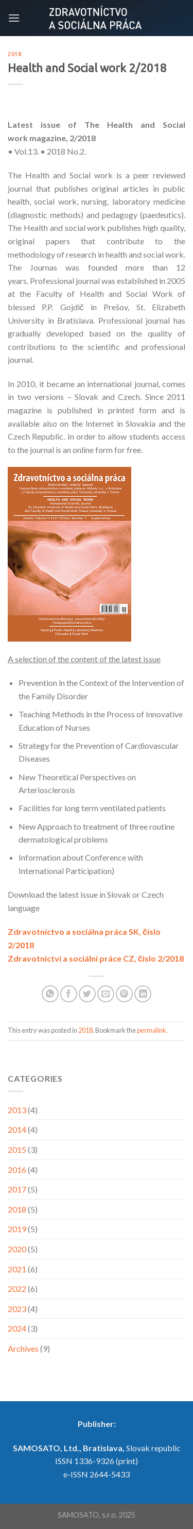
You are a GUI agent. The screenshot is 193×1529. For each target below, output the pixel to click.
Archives (23, 1348)
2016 (17, 1169)
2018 (14, 54)
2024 (17, 1328)
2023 (17, 1309)
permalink (151, 1030)
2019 (17, 1229)
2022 (17, 1288)
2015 (17, 1149)
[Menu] (14, 17)
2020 (17, 1249)
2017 (17, 1189)
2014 (17, 1129)
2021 (17, 1269)
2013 (17, 1110)
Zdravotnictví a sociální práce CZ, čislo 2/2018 (96, 958)
